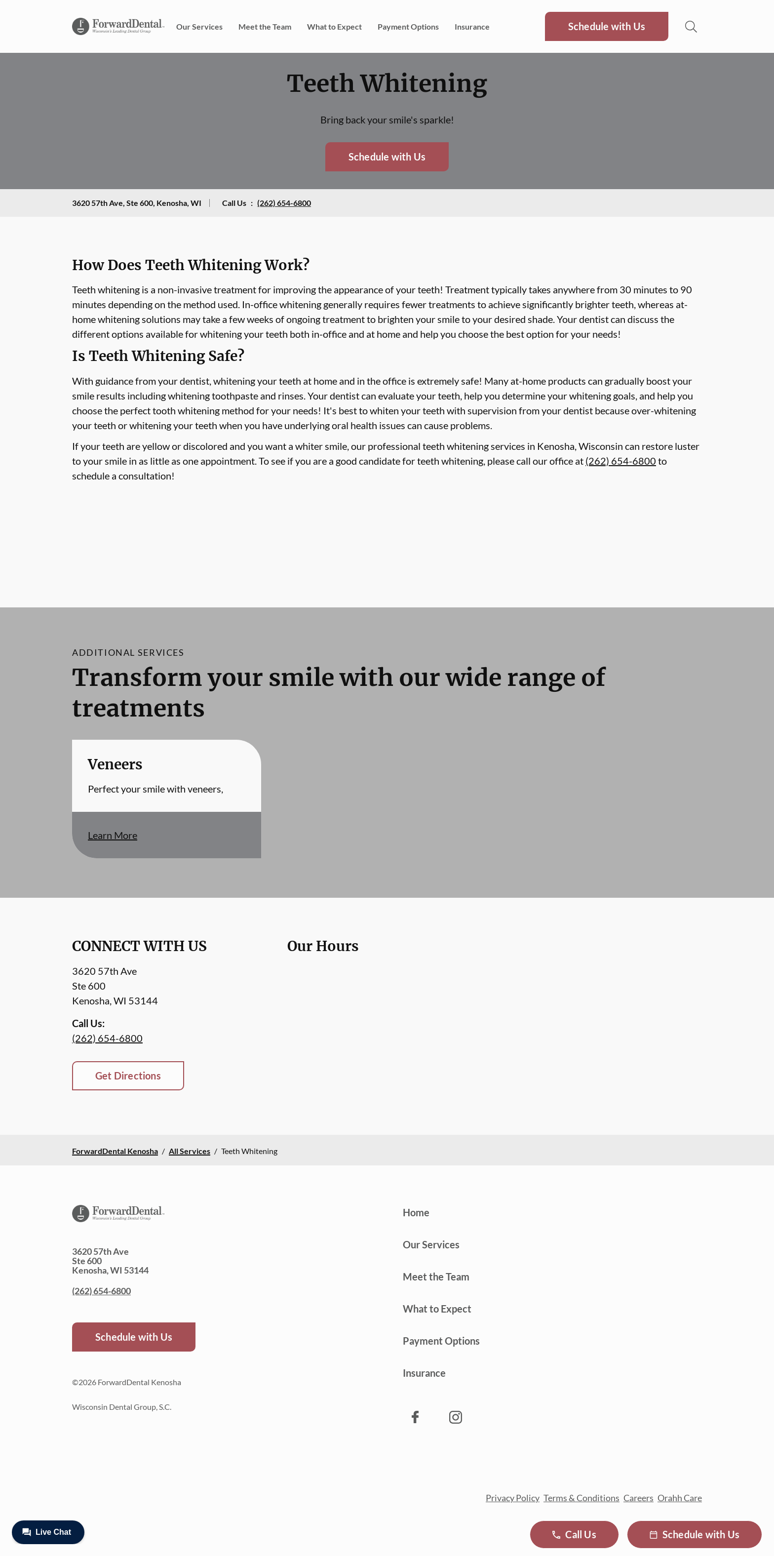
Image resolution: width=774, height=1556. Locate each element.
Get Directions (128, 1075)
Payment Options (408, 26)
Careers (638, 1497)
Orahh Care (680, 1497)
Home (416, 1212)
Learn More (112, 835)
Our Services (199, 26)
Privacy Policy (513, 1497)
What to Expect (334, 26)
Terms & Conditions (581, 1497)
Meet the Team (264, 26)
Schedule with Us (606, 26)
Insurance (472, 26)
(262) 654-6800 (284, 202)
